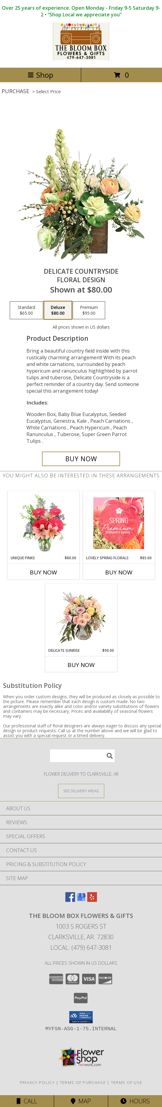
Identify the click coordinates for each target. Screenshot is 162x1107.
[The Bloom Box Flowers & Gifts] (81, 59)
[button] (81, 1017)
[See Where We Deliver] (81, 791)
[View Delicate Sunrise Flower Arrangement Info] (81, 615)
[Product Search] (82, 756)
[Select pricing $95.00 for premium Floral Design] (89, 310)
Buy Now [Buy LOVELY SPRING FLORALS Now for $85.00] (119, 572)
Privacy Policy (37, 1082)
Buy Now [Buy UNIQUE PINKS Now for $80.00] (43, 572)
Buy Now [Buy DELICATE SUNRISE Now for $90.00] (81, 665)
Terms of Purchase (83, 1082)
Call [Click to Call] (27, 1101)
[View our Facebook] (70, 899)
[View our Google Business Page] (81, 899)
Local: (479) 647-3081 (81, 947)
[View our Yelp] (92, 899)
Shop (40, 75)
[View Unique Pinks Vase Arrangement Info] (43, 523)
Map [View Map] (81, 1101)
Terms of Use (127, 1082)
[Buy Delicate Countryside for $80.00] (81, 459)
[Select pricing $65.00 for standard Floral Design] (26, 310)
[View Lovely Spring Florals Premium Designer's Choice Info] (118, 523)
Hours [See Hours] (135, 1101)
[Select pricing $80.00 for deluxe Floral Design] (57, 310)
